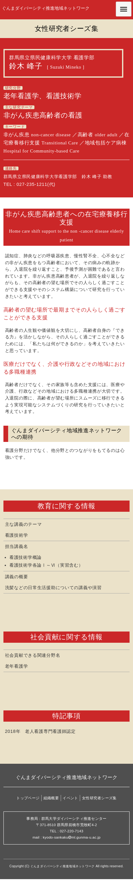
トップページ (27, 798)
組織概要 (51, 798)
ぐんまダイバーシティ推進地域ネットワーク (46, 8)
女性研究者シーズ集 (99, 798)
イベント (70, 798)
